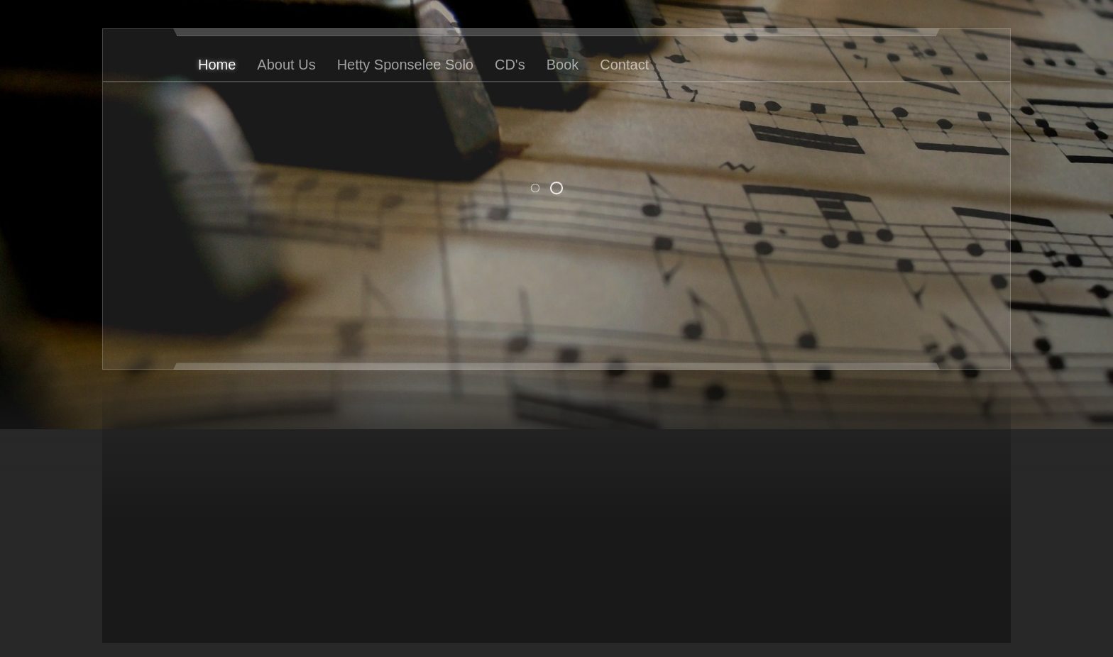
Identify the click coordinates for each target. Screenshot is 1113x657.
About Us (286, 64)
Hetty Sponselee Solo (405, 64)
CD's (510, 64)
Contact (624, 64)
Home (217, 64)
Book (563, 64)
